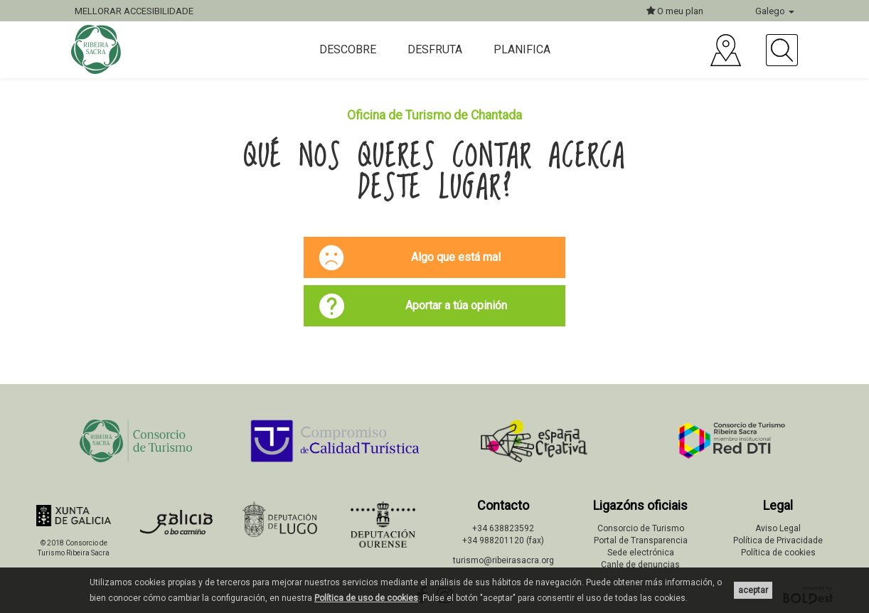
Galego (774, 11)
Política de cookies (778, 553)
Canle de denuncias (640, 565)
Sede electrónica (640, 553)
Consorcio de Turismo (640, 528)
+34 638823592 (503, 528)
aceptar (753, 590)
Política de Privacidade (778, 540)
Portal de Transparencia (641, 540)
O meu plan (674, 11)
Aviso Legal (778, 528)
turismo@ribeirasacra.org (503, 560)
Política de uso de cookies (366, 598)
